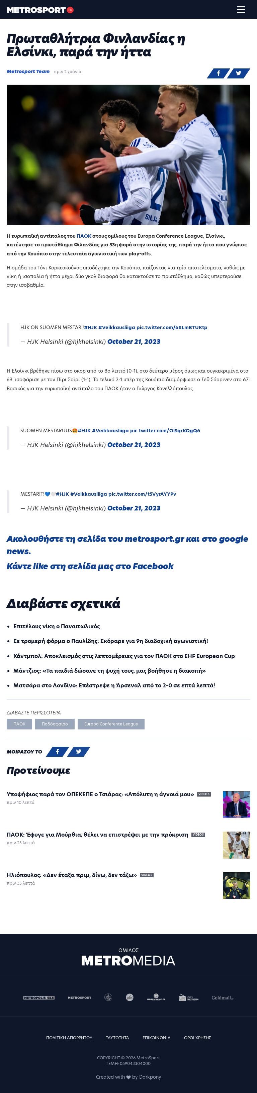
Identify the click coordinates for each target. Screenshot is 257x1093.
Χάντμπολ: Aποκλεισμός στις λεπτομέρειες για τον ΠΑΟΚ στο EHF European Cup (124, 656)
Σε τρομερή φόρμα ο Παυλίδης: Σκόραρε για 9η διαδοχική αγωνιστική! (110, 641)
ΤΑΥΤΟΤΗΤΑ (117, 1038)
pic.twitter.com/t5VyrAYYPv (142, 494)
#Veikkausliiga (116, 327)
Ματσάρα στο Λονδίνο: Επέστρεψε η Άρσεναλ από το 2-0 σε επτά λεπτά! (114, 685)
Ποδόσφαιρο (55, 724)
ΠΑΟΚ (84, 236)
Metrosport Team (28, 71)
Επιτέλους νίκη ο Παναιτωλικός (56, 626)
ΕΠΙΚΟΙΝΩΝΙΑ (157, 1038)
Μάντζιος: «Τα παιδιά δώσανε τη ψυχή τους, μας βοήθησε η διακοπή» (109, 671)
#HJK (90, 327)
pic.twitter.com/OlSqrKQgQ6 (165, 430)
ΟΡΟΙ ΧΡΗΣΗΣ (197, 1038)
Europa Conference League (111, 724)
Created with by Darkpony (128, 1077)
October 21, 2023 (133, 342)
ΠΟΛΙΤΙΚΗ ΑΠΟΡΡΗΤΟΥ (69, 1038)
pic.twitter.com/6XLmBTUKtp (172, 327)
